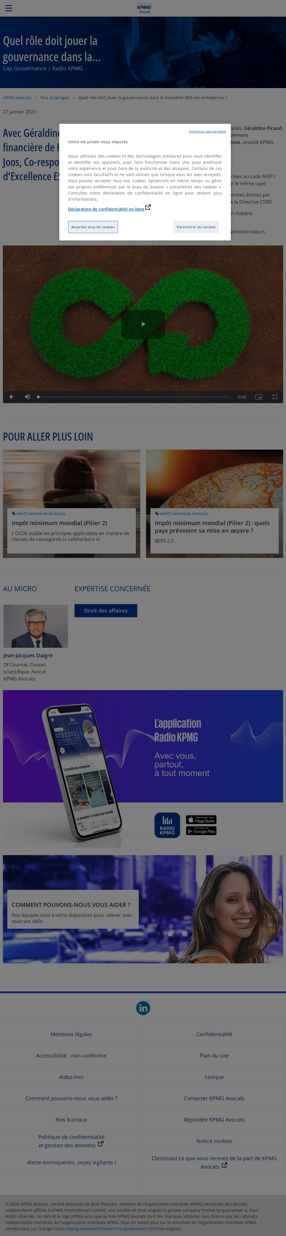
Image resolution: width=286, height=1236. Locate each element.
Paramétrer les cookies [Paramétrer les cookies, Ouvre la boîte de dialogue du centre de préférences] (196, 227)
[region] (145, 182)
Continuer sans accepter (207, 131)
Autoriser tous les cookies (93, 227)
